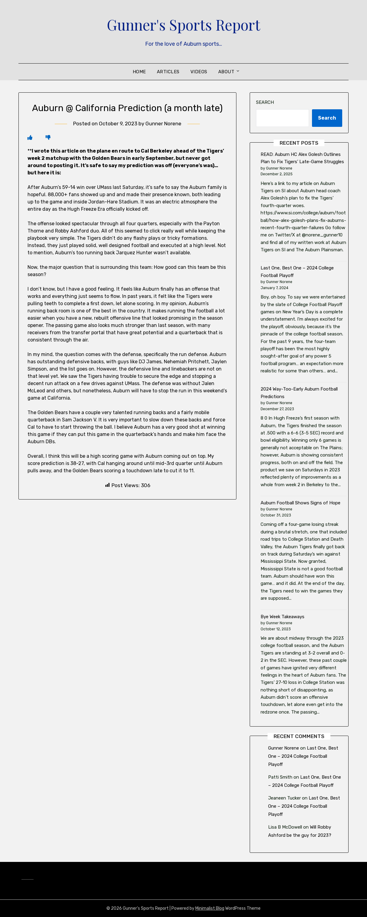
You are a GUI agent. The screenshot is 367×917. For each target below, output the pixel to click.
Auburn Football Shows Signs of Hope (300, 503)
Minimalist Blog (209, 908)
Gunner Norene (163, 123)
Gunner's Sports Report (183, 24)
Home (139, 71)
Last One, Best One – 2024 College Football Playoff (303, 756)
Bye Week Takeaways (282, 616)
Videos (198, 71)
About (226, 71)
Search (265, 102)
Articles (168, 71)
